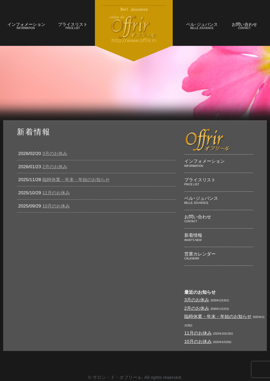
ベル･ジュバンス (202, 26)
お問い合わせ (244, 26)
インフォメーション (26, 26)
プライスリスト (72, 26)
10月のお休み (56, 206)
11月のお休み (56, 192)
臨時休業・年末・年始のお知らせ (76, 179)
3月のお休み (55, 153)
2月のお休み (55, 166)
